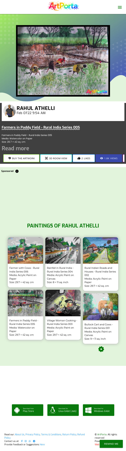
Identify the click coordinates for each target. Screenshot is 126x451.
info (17, 171)
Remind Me (111, 443)
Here (42, 444)
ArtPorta (102, 434)
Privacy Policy (33, 434)
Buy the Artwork (21, 158)
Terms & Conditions (51, 434)
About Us (19, 434)
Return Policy (69, 434)
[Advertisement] (63, 197)
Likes (83, 158)
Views (108, 158)
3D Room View (56, 158)
